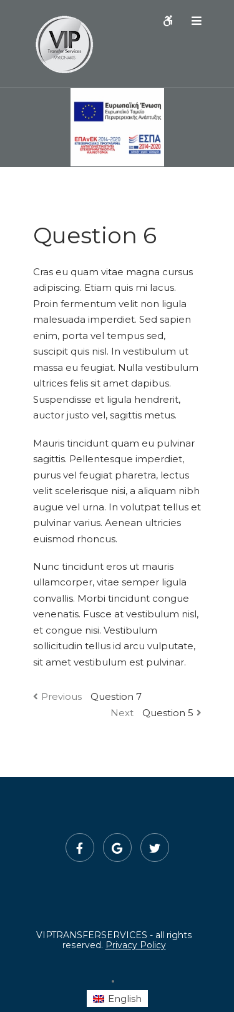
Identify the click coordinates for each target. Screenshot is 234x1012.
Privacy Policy (135, 945)
